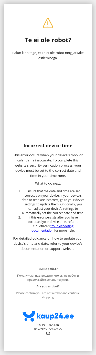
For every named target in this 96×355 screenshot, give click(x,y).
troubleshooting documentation (52, 228)
